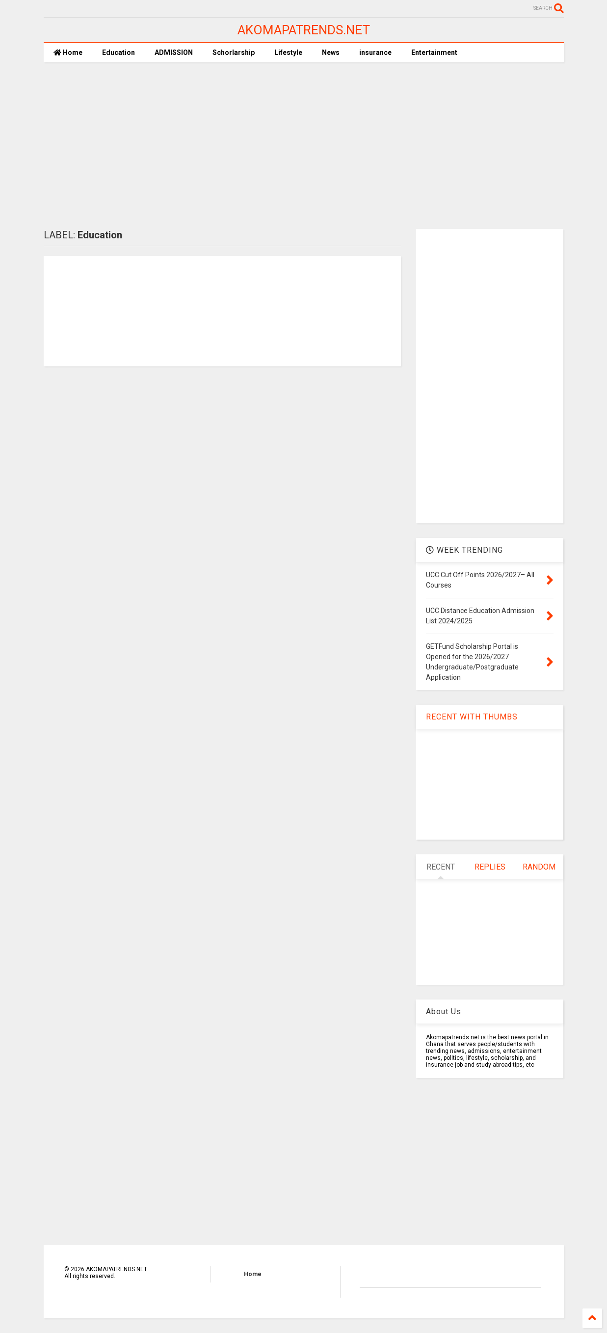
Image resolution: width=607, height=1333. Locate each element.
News (331, 52)
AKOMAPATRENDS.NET (304, 30)
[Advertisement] (304, 145)
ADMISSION (174, 52)
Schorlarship (233, 52)
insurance (375, 52)
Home (67, 52)
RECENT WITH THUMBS (472, 716)
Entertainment (434, 52)
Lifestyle (288, 52)
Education (118, 52)
